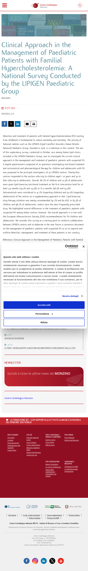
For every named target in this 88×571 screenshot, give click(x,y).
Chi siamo (10, 438)
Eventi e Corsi (50, 440)
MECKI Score (50, 445)
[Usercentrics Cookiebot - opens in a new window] (65, 247)
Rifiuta (44, 322)
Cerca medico (31, 442)
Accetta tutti (44, 305)
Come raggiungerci (33, 445)
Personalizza (44, 313)
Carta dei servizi (13, 443)
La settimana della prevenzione (71, 470)
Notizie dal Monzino (33, 452)
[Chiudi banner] (83, 247)
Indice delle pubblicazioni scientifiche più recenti (51, 473)
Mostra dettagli (70, 296)
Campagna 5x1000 (71, 467)
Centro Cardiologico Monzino (18, 398)
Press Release (69, 438)
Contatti (10, 440)
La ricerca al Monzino (53, 467)
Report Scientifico (52, 464)
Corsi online (50, 442)
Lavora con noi (31, 455)
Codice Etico (11, 450)
